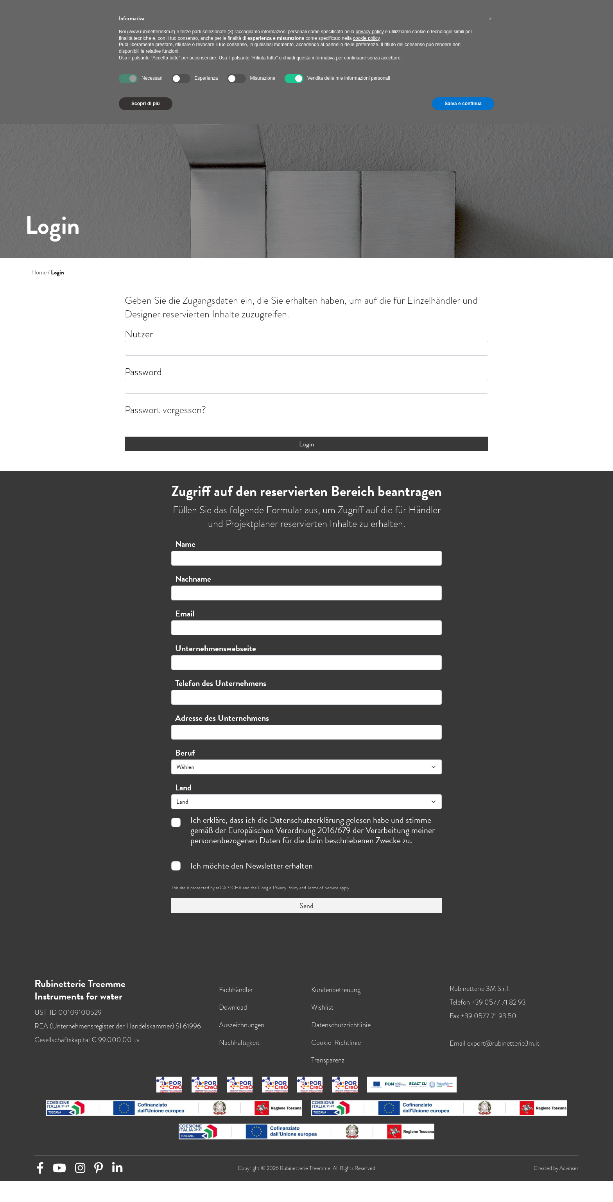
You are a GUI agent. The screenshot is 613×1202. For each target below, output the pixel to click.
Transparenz (327, 1059)
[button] (490, 19)
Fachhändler (236, 989)
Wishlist (322, 1007)
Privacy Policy (285, 888)
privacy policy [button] (370, 31)
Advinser (569, 1168)
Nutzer (139, 334)
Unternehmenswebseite (215, 648)
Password (143, 372)
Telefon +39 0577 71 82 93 (488, 1002)
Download (233, 1007)
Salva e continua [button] (463, 103)
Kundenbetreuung (335, 989)
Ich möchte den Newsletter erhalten (251, 866)
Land (183, 787)
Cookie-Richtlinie (336, 1042)
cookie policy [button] (366, 38)
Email (184, 613)
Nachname (193, 578)
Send (306, 905)
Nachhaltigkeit (239, 1042)
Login (306, 444)
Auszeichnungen (241, 1024)
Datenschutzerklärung (307, 819)
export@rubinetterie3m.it (503, 1043)
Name (185, 543)
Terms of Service (323, 888)
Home (39, 272)
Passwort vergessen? (165, 410)
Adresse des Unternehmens (222, 717)
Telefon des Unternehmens (220, 683)
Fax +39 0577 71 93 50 (483, 1015)
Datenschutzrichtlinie (341, 1024)
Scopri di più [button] (145, 103)
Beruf (185, 752)
